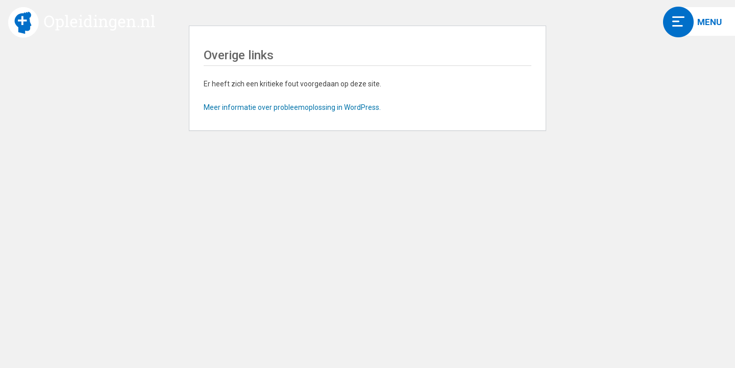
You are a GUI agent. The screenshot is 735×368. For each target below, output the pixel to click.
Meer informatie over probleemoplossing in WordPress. (292, 107)
